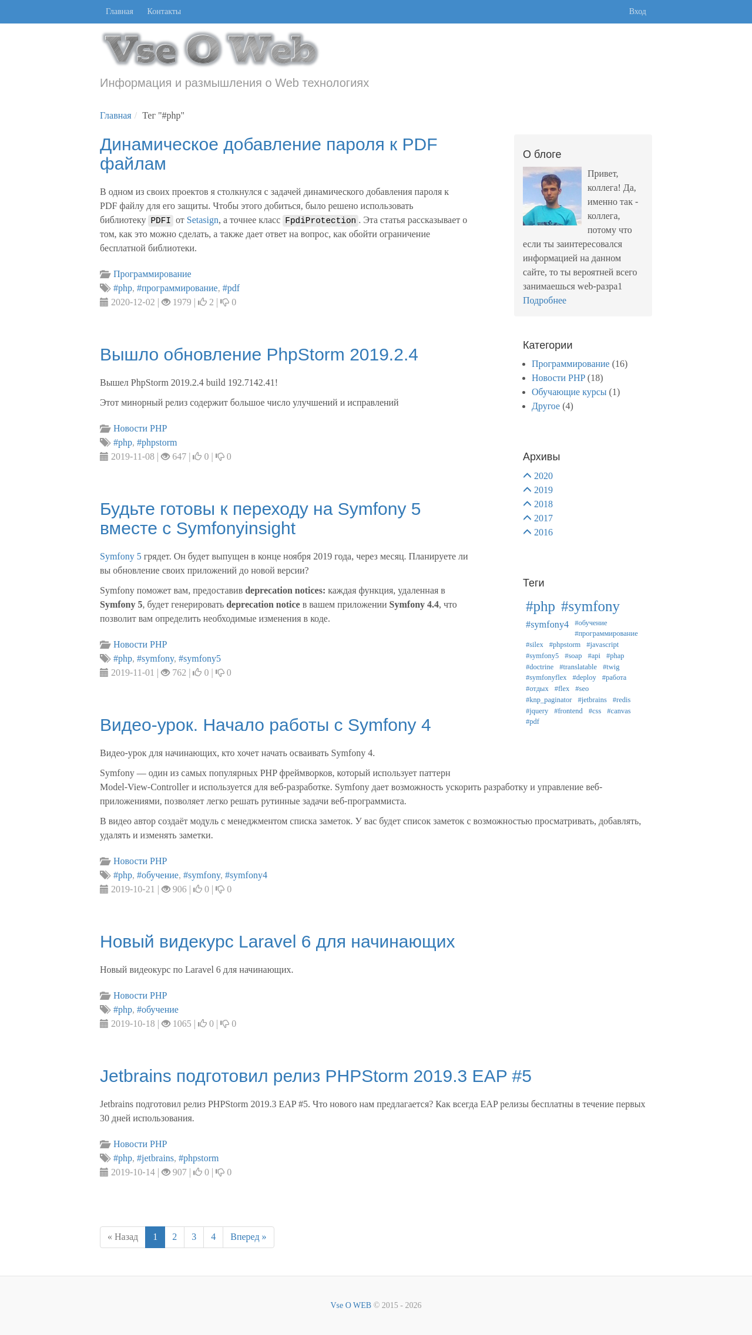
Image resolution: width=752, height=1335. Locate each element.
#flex (562, 689)
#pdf (532, 721)
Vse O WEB (350, 1305)
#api (594, 656)
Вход (637, 11)
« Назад (123, 1237)
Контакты (164, 11)
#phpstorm (564, 644)
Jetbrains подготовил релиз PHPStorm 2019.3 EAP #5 (316, 1075)
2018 (543, 504)
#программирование (606, 633)
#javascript (602, 644)
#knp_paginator (549, 700)
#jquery (537, 711)
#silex (534, 644)
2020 (543, 476)
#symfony (590, 606)
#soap (573, 656)
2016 (543, 532)
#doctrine (539, 667)
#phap (615, 656)
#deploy (584, 677)
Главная (119, 11)
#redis (622, 700)
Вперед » (248, 1237)
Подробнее (544, 300)
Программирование (571, 364)
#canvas (618, 711)
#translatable (578, 667)
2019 (543, 490)
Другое (546, 406)
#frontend (568, 711)
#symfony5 (542, 656)
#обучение (591, 623)
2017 (543, 518)
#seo (582, 689)
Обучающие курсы (569, 392)
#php (540, 606)
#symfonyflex (546, 677)
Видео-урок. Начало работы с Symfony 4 (265, 724)
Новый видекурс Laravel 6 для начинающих (277, 941)
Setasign (203, 220)
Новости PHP (558, 378)
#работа (614, 677)
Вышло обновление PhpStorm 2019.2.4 (259, 354)
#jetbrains (592, 700)
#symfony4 (547, 624)
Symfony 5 (121, 556)
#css (595, 711)
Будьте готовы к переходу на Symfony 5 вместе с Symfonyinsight (260, 518)
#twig (611, 667)
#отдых (537, 689)
